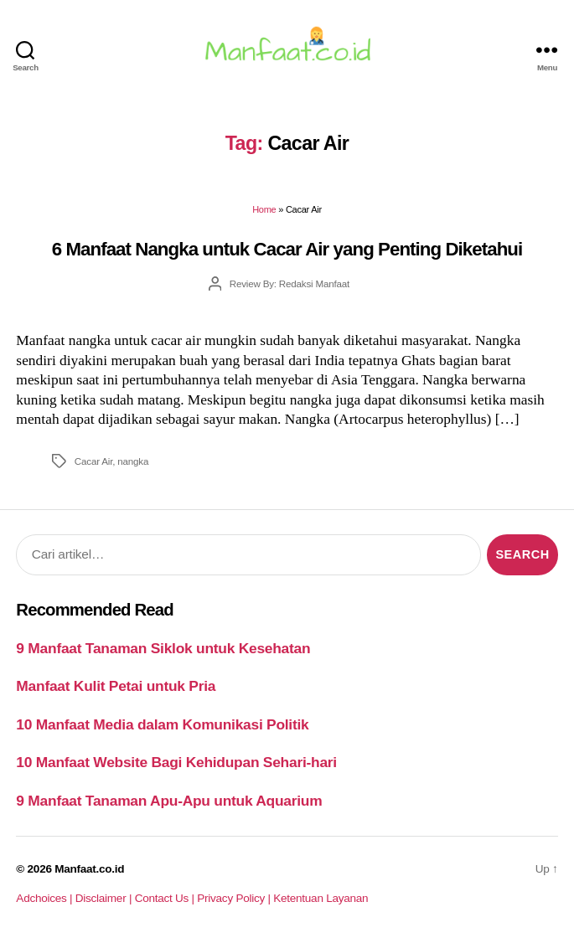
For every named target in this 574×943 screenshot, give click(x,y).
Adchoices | (45, 898)
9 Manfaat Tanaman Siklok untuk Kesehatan (163, 648)
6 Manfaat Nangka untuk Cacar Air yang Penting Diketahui (287, 249)
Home (264, 209)
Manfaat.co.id (89, 869)
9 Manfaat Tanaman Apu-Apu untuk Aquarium (169, 800)
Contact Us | (166, 898)
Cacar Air (93, 461)
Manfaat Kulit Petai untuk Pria (115, 686)
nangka (132, 461)
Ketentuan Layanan (320, 898)
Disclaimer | (105, 898)
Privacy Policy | (235, 898)
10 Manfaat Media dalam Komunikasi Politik (162, 724)
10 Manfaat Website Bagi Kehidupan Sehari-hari (176, 762)
